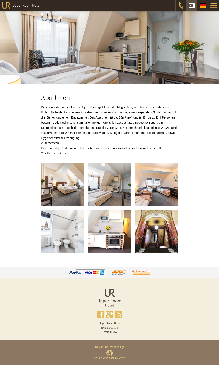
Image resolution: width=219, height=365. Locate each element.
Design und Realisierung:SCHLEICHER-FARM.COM (109, 353)
